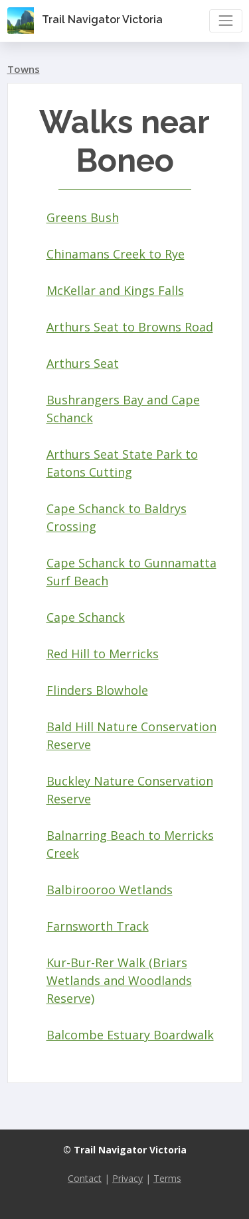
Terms (167, 1178)
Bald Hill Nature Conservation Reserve (131, 735)
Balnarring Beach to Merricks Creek (130, 844)
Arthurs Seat (82, 363)
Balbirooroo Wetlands (109, 890)
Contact (85, 1178)
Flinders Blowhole (97, 690)
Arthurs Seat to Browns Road (129, 327)
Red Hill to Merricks (102, 654)
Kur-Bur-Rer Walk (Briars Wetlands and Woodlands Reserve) (119, 980)
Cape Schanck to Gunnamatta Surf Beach (131, 572)
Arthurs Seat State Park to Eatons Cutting (122, 463)
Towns (23, 69)
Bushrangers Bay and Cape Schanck (123, 409)
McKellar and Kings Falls (115, 290)
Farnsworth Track (97, 926)
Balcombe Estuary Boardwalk (130, 1035)
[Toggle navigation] (225, 20)
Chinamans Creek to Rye (115, 254)
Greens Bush (82, 217)
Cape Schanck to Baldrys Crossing (116, 517)
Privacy (127, 1178)
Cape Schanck (85, 617)
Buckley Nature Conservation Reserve (129, 790)
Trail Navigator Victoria (85, 20)
